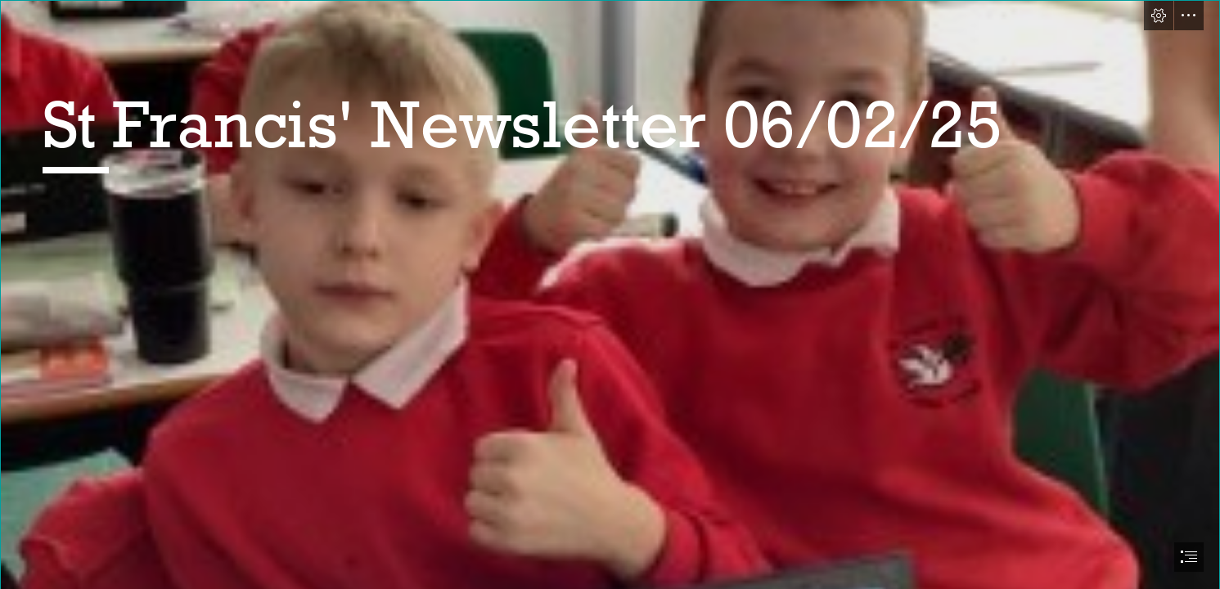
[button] (1158, 15)
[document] (610, 294)
